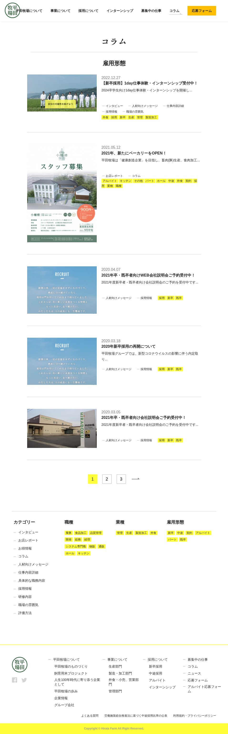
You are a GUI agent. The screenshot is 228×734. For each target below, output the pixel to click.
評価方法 (25, 613)
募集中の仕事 (151, 11)
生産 (131, 117)
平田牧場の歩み (66, 691)
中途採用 (155, 673)
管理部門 (115, 691)
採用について (88, 11)
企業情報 (61, 698)
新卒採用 (155, 666)
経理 (87, 539)
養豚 (68, 533)
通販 (101, 546)
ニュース (194, 673)
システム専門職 (76, 546)
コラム (174, 11)
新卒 (123, 117)
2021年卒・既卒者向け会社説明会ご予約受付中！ (143, 418)
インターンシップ (119, 11)
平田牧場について (29, 11)
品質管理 (95, 533)
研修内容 (25, 597)
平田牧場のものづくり (71, 666)
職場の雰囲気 (134, 111)
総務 (78, 539)
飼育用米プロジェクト (71, 673)
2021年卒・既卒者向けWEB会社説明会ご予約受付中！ (148, 275)
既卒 (179, 298)
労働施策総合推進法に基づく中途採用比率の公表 (135, 715)
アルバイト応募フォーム (204, 689)
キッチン (125, 181)
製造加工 (151, 117)
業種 (110, 186)
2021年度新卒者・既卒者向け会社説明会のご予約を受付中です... (149, 282)
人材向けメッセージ (145, 106)
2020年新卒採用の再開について (128, 346)
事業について (61, 11)
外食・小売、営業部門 (124, 682)
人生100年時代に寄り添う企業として (77, 682)
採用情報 (111, 111)
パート (150, 181)
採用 (114, 117)
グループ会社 (64, 705)
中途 (171, 181)
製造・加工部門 (120, 673)
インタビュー (114, 106)
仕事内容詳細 (175, 106)
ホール (161, 181)
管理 (140, 117)
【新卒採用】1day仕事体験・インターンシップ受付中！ (149, 83)
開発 (68, 539)
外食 (105, 117)
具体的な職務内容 (31, 580)
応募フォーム (202, 11)
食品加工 (80, 533)
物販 (92, 546)
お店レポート (114, 176)
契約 (188, 181)
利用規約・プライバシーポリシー (194, 715)
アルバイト (110, 181)
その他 (138, 181)
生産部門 (115, 666)
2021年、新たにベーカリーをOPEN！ (134, 153)
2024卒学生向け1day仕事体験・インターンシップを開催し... (146, 90)
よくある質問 (89, 715)
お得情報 (25, 548)
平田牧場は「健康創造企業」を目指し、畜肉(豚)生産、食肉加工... (150, 160)
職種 (119, 186)
